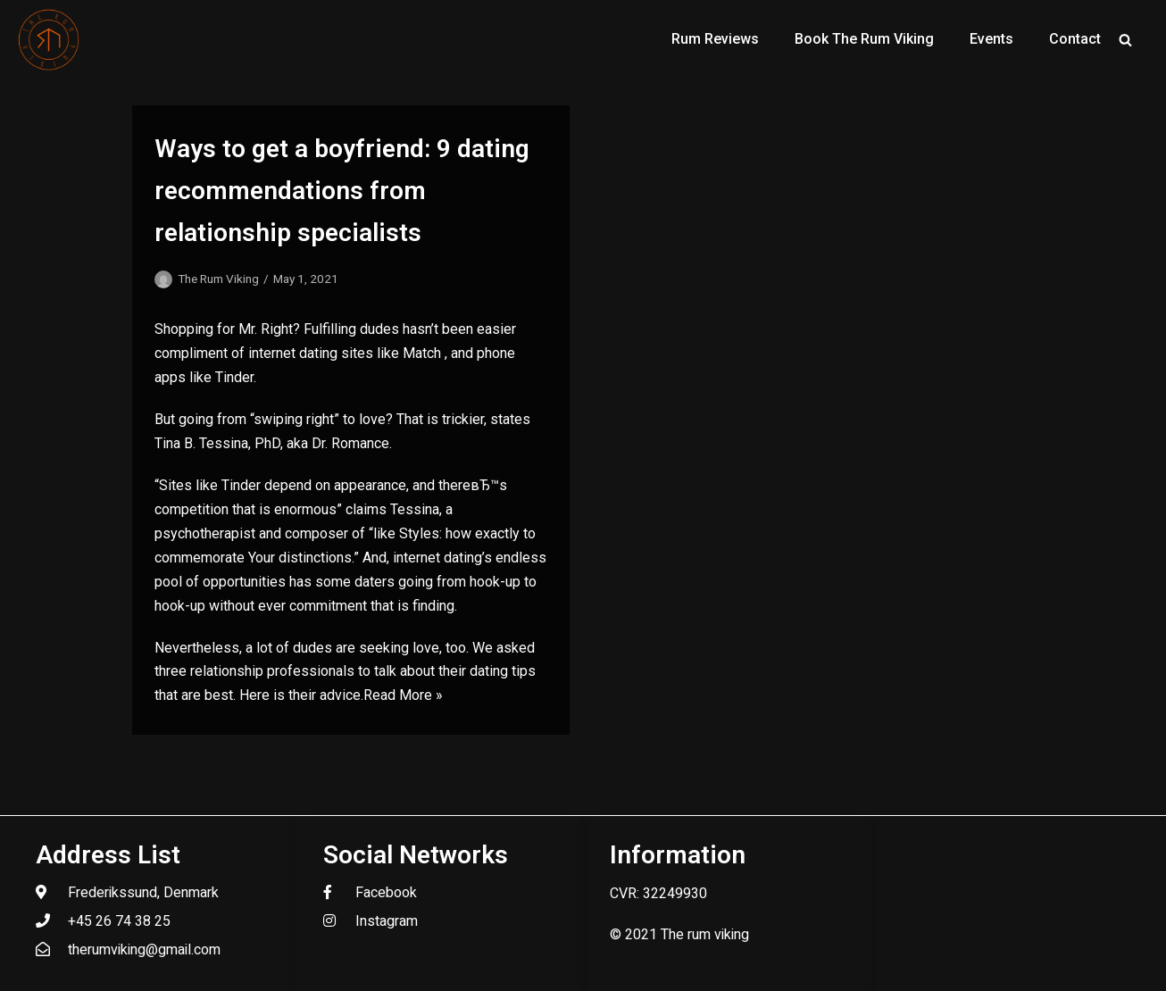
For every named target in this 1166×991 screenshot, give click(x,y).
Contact (1075, 38)
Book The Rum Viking (864, 38)
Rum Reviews (715, 38)
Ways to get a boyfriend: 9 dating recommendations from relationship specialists (341, 190)
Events (991, 38)
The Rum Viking (218, 278)
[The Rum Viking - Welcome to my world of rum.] (49, 39)
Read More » (403, 695)
